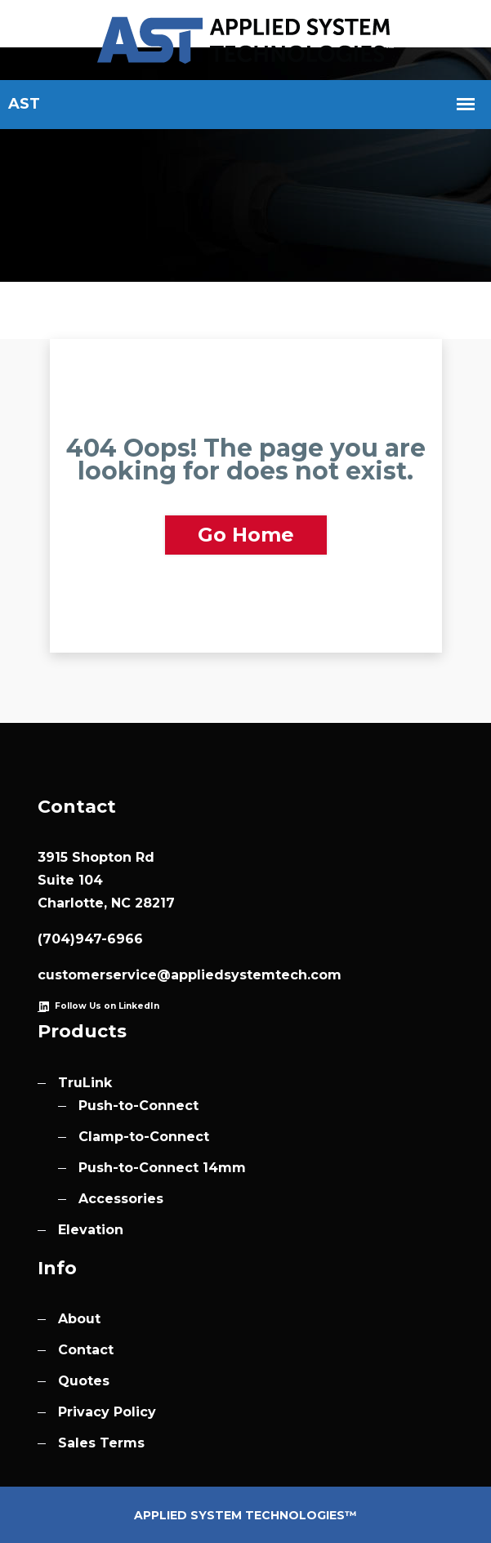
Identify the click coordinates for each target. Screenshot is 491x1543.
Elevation (90, 1230)
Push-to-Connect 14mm (162, 1167)
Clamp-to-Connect (143, 1136)
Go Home (246, 534)
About (79, 1319)
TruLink (85, 1082)
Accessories (120, 1198)
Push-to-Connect (138, 1105)
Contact (86, 1350)
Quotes (83, 1381)
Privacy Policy (107, 1412)
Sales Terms (101, 1443)
